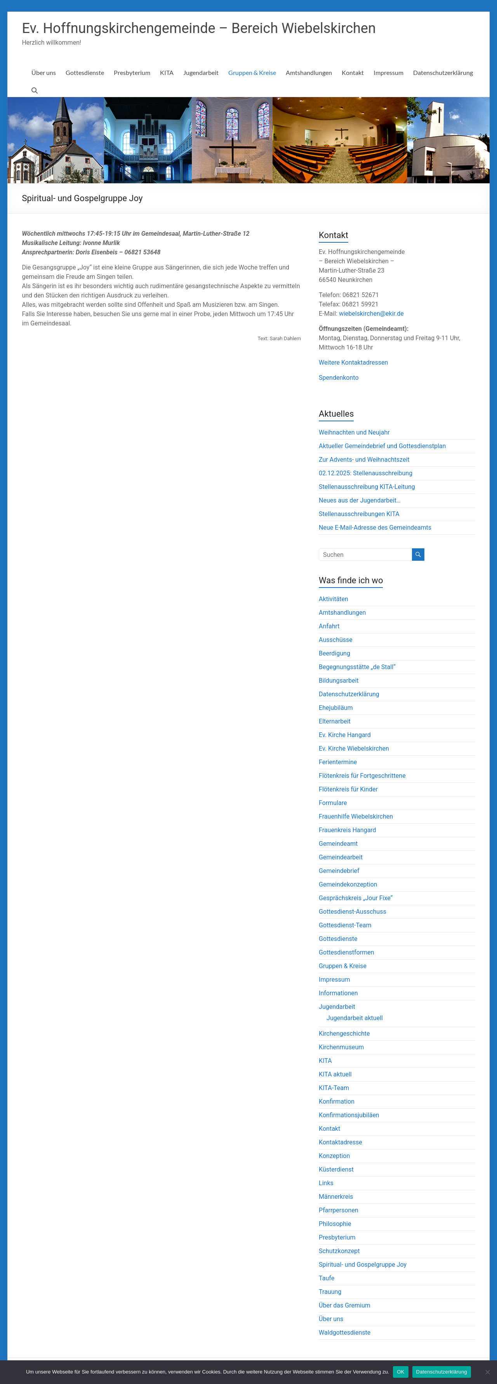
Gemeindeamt (338, 843)
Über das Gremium (344, 1305)
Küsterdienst (336, 1169)
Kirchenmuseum (341, 1047)
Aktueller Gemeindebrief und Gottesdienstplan (382, 446)
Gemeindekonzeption (348, 884)
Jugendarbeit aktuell (355, 1018)
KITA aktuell (335, 1074)
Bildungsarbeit (338, 680)
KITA (167, 72)
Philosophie (335, 1224)
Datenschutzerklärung (443, 72)
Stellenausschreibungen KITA (359, 514)
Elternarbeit (335, 721)
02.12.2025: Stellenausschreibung (365, 473)
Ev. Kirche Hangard (345, 735)
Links (326, 1183)
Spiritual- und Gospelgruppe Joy (363, 1264)
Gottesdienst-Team (345, 925)
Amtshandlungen (309, 72)
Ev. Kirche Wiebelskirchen (354, 748)
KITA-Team (334, 1088)
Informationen (338, 993)
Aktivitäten (333, 599)
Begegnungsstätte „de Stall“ (357, 667)
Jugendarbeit (201, 72)
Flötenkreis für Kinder (348, 789)
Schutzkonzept (339, 1251)
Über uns (43, 72)
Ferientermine (338, 762)
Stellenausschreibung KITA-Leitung (367, 486)
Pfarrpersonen (338, 1210)
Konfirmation (337, 1101)
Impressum (388, 72)
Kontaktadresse (340, 1142)
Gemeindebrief (339, 871)
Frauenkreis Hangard (347, 830)
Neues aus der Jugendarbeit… (359, 500)
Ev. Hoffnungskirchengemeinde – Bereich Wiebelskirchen (198, 28)
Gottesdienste (85, 72)
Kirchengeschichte (344, 1033)
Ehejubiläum (336, 707)
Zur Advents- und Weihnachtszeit (364, 459)
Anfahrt (329, 626)
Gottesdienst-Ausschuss (352, 911)
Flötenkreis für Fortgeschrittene (362, 775)
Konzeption (334, 1156)
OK (400, 1372)
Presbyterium (132, 72)
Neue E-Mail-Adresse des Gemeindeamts (375, 527)
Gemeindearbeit (341, 857)
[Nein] (487, 1372)
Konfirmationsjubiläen (349, 1115)
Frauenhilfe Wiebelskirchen (356, 816)
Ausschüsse (336, 639)
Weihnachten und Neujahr (354, 432)
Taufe (326, 1278)
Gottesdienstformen (346, 952)
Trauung (330, 1291)
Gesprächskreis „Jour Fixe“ (356, 898)
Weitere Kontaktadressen (353, 362)
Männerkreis (336, 1196)
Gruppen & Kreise (252, 72)
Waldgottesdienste (344, 1332)
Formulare (333, 803)
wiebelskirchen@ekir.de (371, 313)
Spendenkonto (338, 377)
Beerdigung (334, 653)
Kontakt (353, 72)
